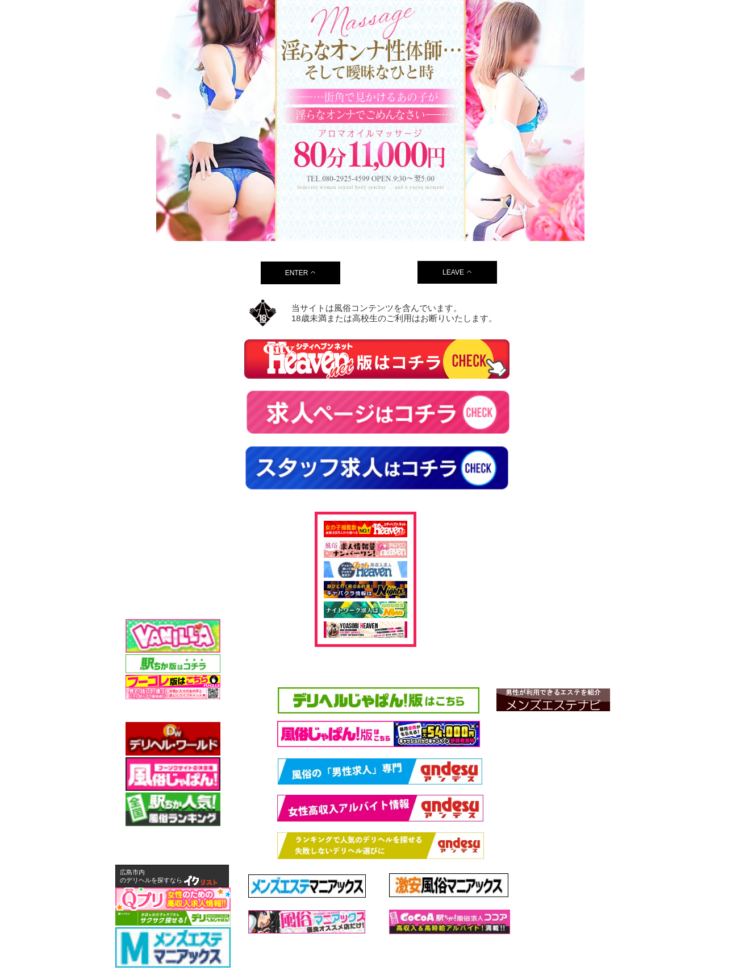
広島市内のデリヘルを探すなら (151, 876)
